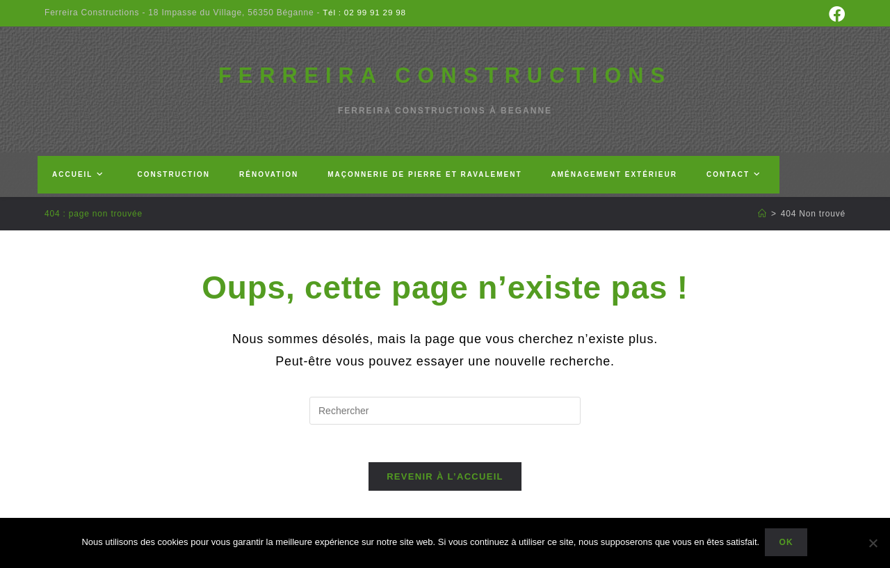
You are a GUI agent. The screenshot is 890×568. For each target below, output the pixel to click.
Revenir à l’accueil (445, 488)
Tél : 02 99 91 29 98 (364, 12)
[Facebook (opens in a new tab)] (835, 14)
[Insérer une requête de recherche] (445, 418)
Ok (787, 544)
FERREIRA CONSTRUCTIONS (445, 79)
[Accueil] (762, 221)
